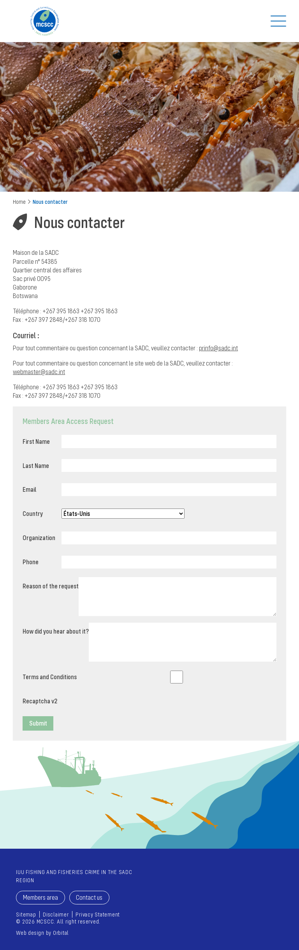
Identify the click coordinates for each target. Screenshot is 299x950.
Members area (40, 897)
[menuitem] (26, 914)
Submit (38, 723)
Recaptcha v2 (40, 701)
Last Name (36, 466)
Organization (39, 538)
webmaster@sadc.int (39, 371)
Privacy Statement (98, 914)
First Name (36, 441)
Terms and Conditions (50, 677)
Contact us (89, 897)
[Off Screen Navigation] (278, 21)
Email (29, 489)
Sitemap (26, 914)
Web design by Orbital (42, 932)
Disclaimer (56, 914)
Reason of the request (51, 586)
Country (33, 513)
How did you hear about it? (56, 631)
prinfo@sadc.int (218, 348)
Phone (31, 562)
